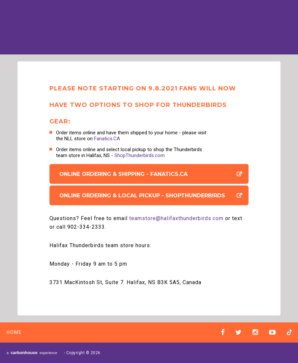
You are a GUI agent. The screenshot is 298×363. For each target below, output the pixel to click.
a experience (32, 352)
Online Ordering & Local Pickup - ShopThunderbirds (142, 195)
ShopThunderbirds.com (139, 155)
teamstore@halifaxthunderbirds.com (176, 218)
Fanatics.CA (107, 139)
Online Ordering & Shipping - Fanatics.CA (123, 174)
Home (14, 332)
